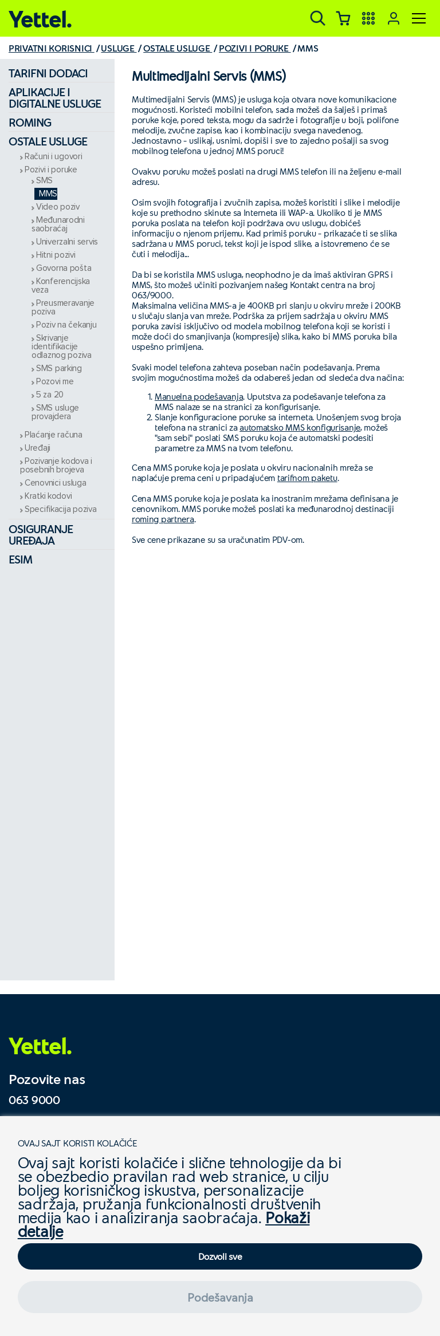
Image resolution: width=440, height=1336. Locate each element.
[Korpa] (343, 18)
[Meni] (418, 18)
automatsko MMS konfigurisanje (299, 427)
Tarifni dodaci (48, 73)
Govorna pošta (63, 268)
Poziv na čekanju (66, 325)
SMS (44, 180)
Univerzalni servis (67, 242)
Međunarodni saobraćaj (58, 224)
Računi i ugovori (53, 156)
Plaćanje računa (53, 435)
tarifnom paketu (307, 477)
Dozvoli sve (220, 1256)
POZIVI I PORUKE (255, 47)
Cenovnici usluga (56, 483)
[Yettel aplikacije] (368, 18)
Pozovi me (54, 381)
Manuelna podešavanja (199, 396)
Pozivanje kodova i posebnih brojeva (56, 465)
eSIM (20, 559)
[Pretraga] (318, 18)
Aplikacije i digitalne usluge (55, 97)
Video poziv (58, 207)
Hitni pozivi (56, 255)
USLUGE (118, 47)
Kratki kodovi (48, 496)
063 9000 (34, 1099)
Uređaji (37, 448)
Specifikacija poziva (60, 509)
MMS (48, 194)
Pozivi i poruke (51, 169)
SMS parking (59, 368)
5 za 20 (50, 395)
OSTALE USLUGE (177, 47)
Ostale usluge (48, 141)
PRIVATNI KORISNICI (52, 47)
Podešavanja (220, 1297)
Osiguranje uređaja (41, 534)
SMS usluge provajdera (55, 412)
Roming (30, 122)
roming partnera (163, 519)
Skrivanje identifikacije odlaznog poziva (62, 347)
